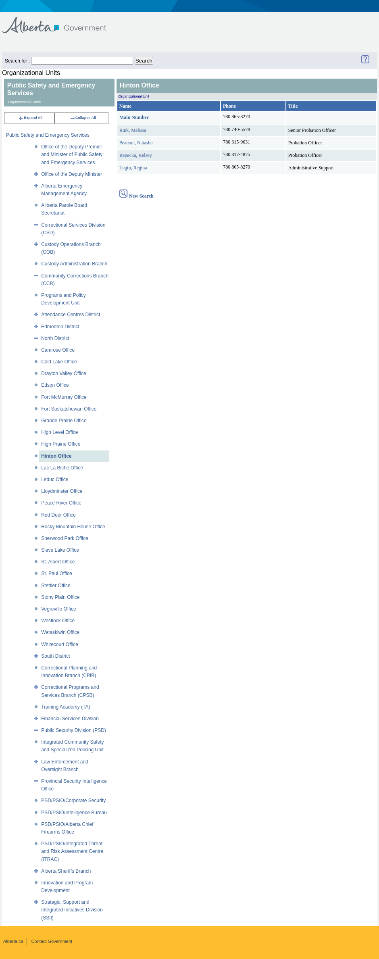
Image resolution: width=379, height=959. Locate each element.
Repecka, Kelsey (135, 155)
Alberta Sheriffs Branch (66, 871)
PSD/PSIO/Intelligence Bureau (74, 812)
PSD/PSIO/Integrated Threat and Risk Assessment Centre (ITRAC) (72, 851)
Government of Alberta (60, 21)
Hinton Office (56, 456)
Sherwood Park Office (64, 538)
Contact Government (52, 941)
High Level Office (59, 432)
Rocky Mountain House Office (73, 527)
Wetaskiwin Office (60, 632)
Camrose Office (58, 350)
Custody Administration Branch (74, 264)
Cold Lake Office (59, 362)
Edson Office (55, 385)
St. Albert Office (58, 562)
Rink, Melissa (132, 130)
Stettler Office (55, 585)
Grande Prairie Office (64, 420)
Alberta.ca (13, 941)
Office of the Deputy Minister (71, 174)
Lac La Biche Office (62, 468)
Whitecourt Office (59, 644)
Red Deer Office (58, 515)
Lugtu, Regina (133, 168)
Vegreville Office (58, 609)
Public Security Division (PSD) (73, 730)
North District (55, 338)
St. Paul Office (56, 573)
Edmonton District (60, 326)
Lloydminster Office (62, 491)
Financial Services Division (70, 718)
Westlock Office (58, 620)
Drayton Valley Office (63, 373)
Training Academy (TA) (65, 707)
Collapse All (83, 118)
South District (55, 656)
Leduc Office (54, 479)
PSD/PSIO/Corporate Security (73, 800)
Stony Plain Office (60, 597)
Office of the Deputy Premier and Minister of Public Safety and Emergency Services (71, 154)
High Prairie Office (60, 444)
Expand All (30, 118)
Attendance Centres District (70, 314)
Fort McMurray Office (63, 397)
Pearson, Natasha (136, 143)
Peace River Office (61, 503)
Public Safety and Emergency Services (48, 135)
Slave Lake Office (60, 550)
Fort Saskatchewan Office (68, 409)
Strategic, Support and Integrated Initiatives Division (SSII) (72, 909)
